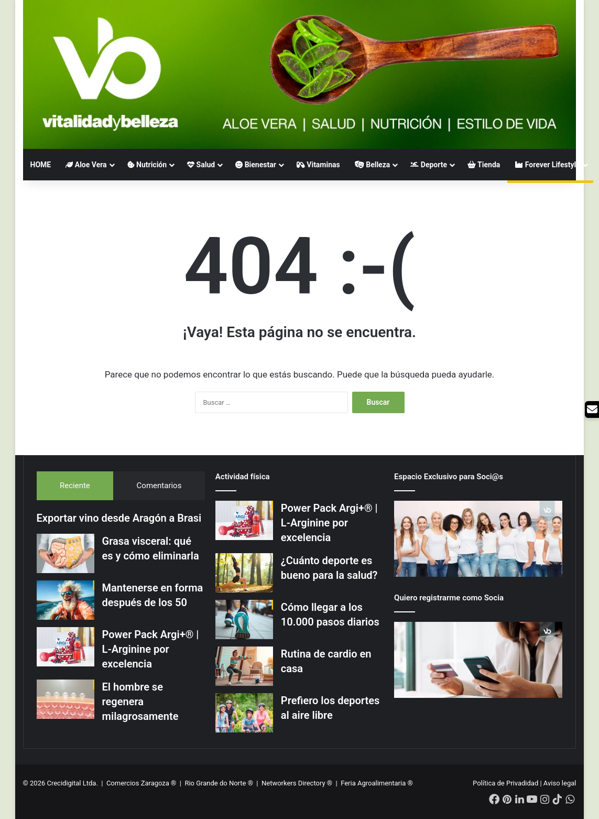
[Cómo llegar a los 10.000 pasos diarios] (244, 619)
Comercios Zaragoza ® (142, 783)
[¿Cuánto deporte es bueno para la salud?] (244, 572)
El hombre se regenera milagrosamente (140, 702)
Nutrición (147, 164)
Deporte (428, 164)
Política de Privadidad (505, 783)
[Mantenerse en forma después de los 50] (65, 600)
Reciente (75, 485)
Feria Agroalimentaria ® (377, 783)
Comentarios (159, 485)
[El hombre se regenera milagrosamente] (65, 699)
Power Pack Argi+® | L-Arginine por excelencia (150, 649)
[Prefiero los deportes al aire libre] (244, 712)
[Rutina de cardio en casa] (244, 666)
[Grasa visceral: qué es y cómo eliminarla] (65, 553)
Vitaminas (318, 164)
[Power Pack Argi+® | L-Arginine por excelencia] (65, 646)
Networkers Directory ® (297, 783)
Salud (201, 164)
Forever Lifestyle (547, 164)
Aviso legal (559, 783)
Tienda (483, 164)
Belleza (372, 164)
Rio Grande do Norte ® (219, 783)
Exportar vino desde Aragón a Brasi (119, 518)
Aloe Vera (86, 164)
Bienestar (255, 164)
